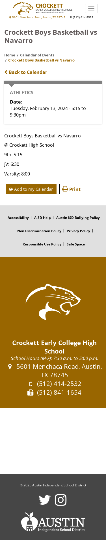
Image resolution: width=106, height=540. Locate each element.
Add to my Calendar (31, 189)
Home (9, 55)
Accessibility (18, 217)
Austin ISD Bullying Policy (78, 217)
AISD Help (42, 217)
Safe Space (76, 244)
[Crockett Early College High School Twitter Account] (44, 503)
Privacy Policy (78, 231)
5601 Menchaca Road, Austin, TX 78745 (37, 17)
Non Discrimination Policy (39, 231)
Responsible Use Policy (42, 244)
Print (71, 189)
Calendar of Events (37, 55)
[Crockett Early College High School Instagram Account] (60, 503)
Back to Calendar (25, 72)
